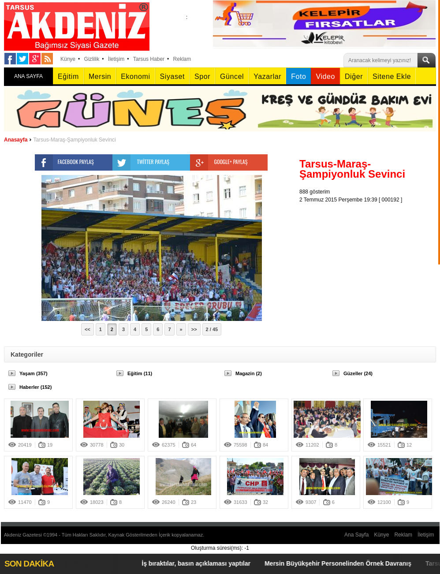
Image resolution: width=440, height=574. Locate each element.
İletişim (116, 59)
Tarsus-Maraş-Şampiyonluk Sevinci (74, 140)
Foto (298, 76)
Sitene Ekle (392, 76)
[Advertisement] (370, 259)
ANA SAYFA (28, 76)
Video (325, 76)
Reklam (182, 59)
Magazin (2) (248, 373)
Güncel (232, 76)
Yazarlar (267, 76)
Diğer (354, 76)
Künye (67, 59)
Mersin (100, 76)
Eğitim (68, 76)
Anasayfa (15, 140)
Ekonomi (135, 76)
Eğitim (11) (139, 373)
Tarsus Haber (148, 59)
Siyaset (172, 76)
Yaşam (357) (33, 373)
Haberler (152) (35, 387)
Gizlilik (92, 59)
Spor (202, 76)
